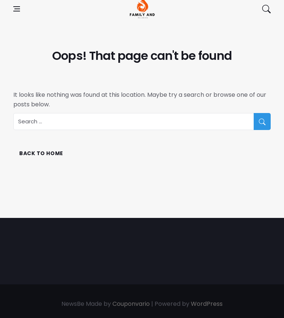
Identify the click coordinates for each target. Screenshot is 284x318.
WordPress (207, 304)
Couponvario (131, 304)
